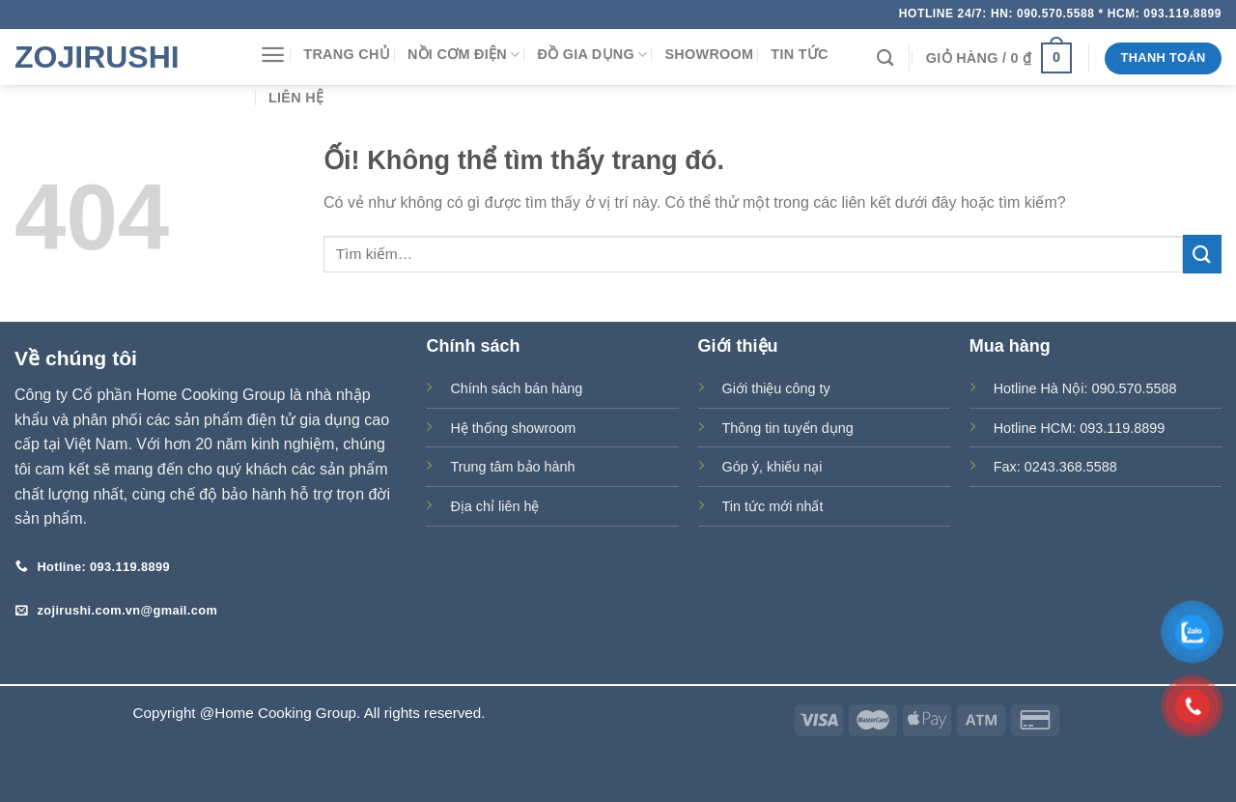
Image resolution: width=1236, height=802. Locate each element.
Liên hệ (295, 97)
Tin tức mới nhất (773, 506)
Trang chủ (346, 54)
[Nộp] (1202, 253)
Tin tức (799, 54)
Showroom (708, 54)
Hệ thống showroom (513, 428)
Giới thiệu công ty (776, 388)
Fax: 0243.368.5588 (1055, 466)
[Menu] (273, 54)
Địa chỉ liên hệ (494, 506)
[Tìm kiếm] (885, 58)
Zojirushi (97, 57)
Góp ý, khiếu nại (772, 466)
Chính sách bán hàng (516, 388)
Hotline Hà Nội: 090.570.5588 (1085, 388)
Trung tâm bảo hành (512, 466)
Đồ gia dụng (592, 54)
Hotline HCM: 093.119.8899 (1080, 428)
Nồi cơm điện (463, 54)
